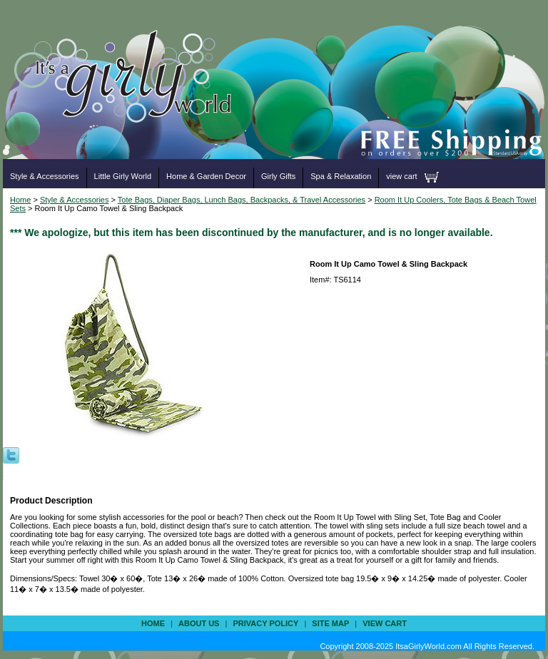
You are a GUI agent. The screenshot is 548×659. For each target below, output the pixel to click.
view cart (401, 176)
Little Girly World (122, 176)
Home (20, 199)
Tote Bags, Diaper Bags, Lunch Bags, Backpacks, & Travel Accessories (241, 199)
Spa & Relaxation (340, 176)
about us (198, 623)
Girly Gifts (278, 176)
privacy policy (265, 623)
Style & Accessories (44, 176)
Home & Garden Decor (206, 176)
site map (330, 623)
